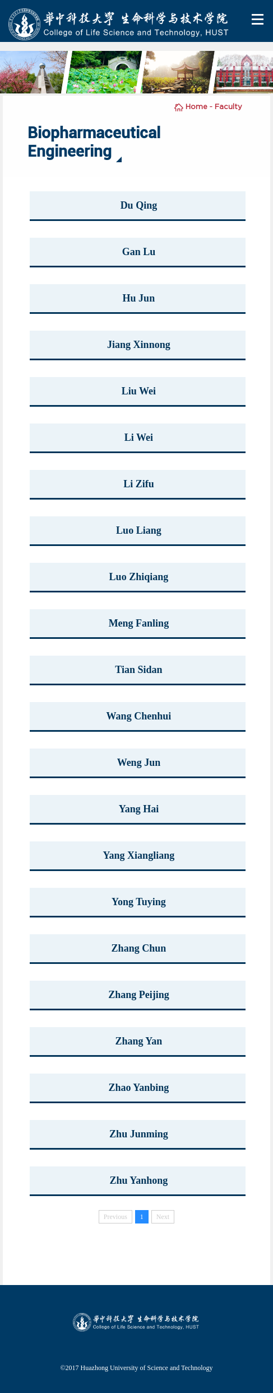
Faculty (228, 106)
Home (196, 106)
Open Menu (258, 19)
